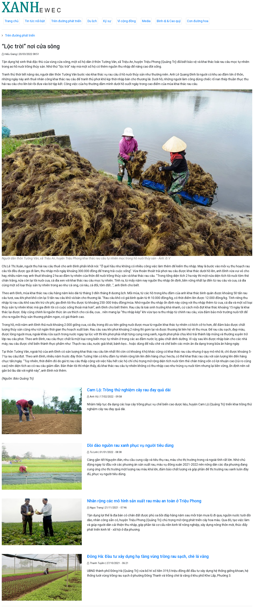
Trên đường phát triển (66, 21)
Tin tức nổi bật (35, 21)
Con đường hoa (197, 21)
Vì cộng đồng (126, 21)
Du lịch (92, 21)
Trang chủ (11, 21)
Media (146, 21)
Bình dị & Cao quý (169, 21)
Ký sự (107, 21)
